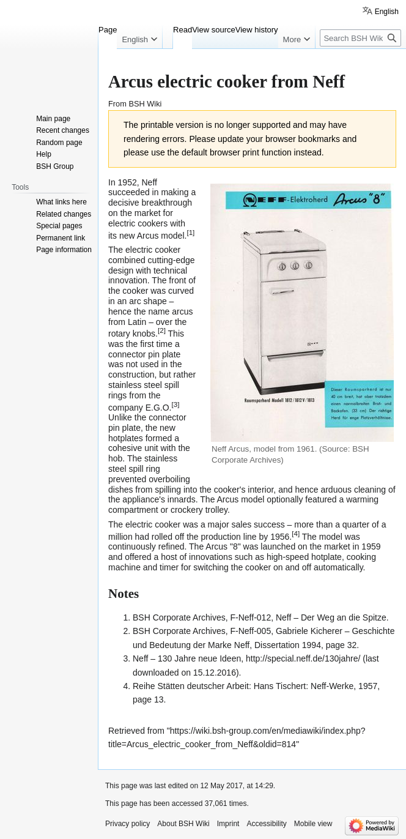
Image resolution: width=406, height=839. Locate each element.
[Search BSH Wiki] (360, 38)
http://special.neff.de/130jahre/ (303, 658)
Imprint (228, 823)
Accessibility (266, 823)
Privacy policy (127, 823)
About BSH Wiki (183, 823)
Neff (149, 182)
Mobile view (313, 823)
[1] (190, 232)
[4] (296, 533)
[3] (175, 404)
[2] (162, 330)
